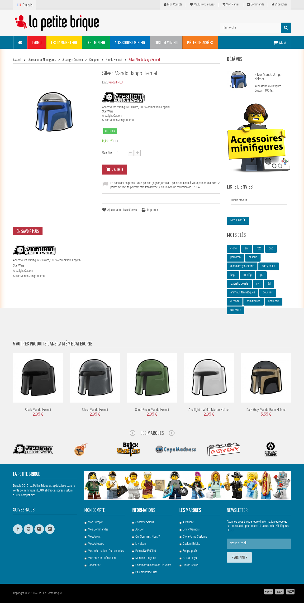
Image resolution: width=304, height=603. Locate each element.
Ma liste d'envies (202, 4)
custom (234, 301)
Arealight (188, 522)
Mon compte (173, 4)
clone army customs (242, 266)
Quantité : (107, 153)
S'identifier (279, 4)
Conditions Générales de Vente (153, 565)
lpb (261, 275)
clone (233, 248)
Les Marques (152, 432)
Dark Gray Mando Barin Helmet (266, 410)
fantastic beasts (239, 284)
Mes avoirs (94, 537)
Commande (255, 4)
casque (253, 257)
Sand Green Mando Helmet (152, 410)
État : (105, 82)
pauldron (235, 257)
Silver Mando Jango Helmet (268, 77)
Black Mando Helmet (38, 410)
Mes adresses (96, 544)
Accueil (139, 529)
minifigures (253, 301)
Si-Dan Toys (190, 558)
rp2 (259, 248)
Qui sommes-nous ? (147, 537)
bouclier (267, 292)
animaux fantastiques (242, 292)
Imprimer (152, 210)
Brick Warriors (191, 529)
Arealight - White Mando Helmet (209, 410)
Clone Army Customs (195, 537)
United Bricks (190, 565)
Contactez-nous (144, 522)
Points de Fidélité (145, 551)
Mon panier (230, 4)
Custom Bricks (191, 544)
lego (232, 275)
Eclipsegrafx (190, 551)
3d (269, 284)
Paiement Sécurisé (146, 572)
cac (271, 248)
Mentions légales (145, 558)
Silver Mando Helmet (95, 410)
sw (257, 284)
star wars (235, 310)
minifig (247, 275)
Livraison (140, 544)
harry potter (268, 266)
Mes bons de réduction (102, 558)
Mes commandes (98, 529)
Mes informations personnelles (106, 551)
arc (247, 248)
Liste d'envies (240, 186)
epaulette (273, 301)
